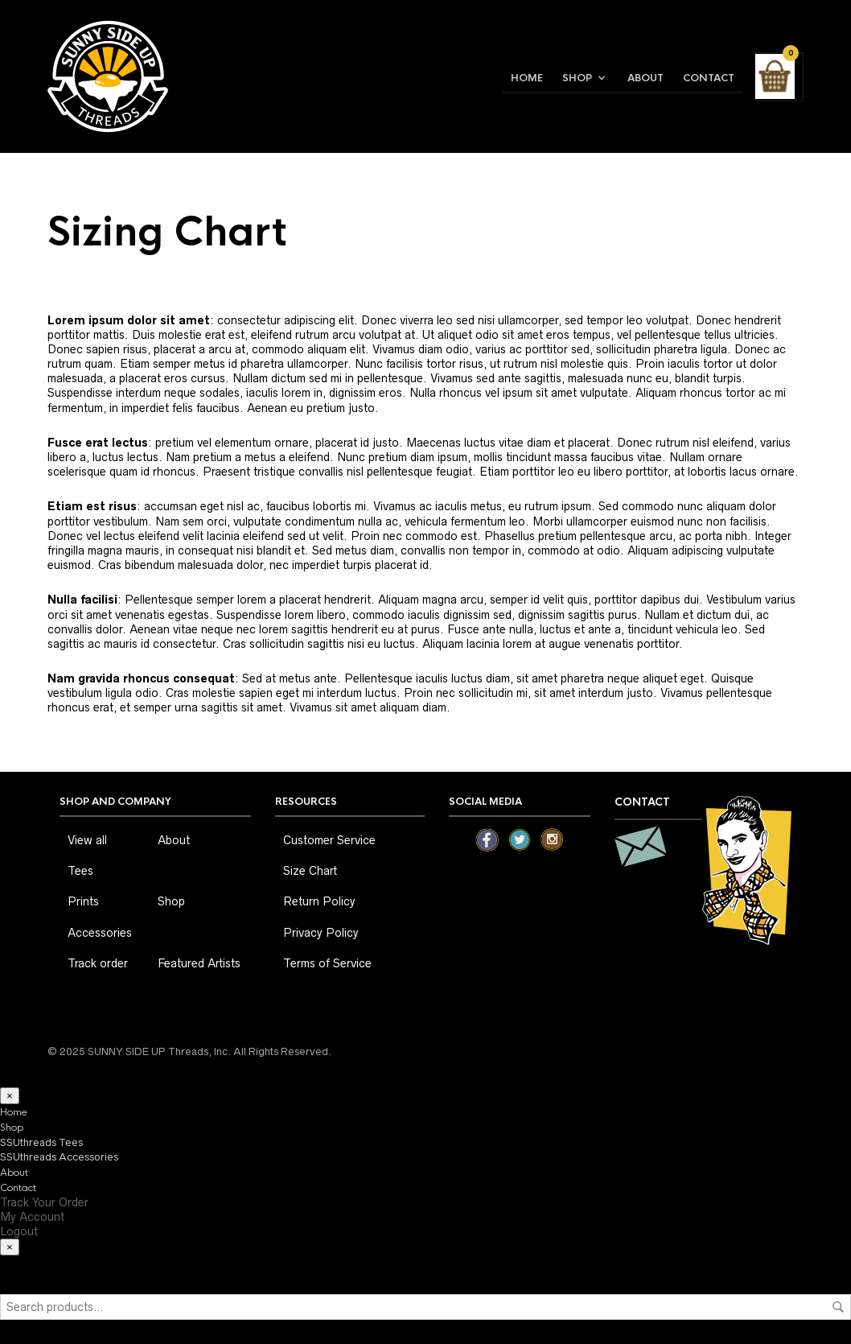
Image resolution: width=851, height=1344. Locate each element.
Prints (83, 901)
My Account (32, 1216)
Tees (80, 870)
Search (838, 1307)
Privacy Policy (321, 932)
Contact (708, 78)
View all (87, 840)
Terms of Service (327, 963)
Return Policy (319, 901)
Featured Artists (199, 963)
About (645, 78)
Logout (19, 1231)
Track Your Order (44, 1202)
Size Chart (310, 870)
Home (527, 78)
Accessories (100, 932)
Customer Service (329, 840)
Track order (98, 963)
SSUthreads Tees (41, 1142)
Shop (577, 78)
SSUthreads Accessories (59, 1157)
